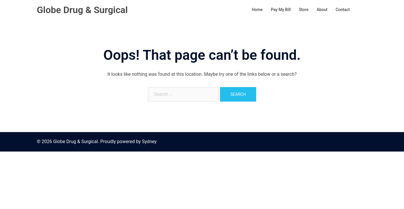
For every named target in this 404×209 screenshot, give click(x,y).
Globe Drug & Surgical (82, 9)
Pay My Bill (281, 9)
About (321, 9)
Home (257, 9)
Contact (343, 9)
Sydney (149, 141)
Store (303, 9)
